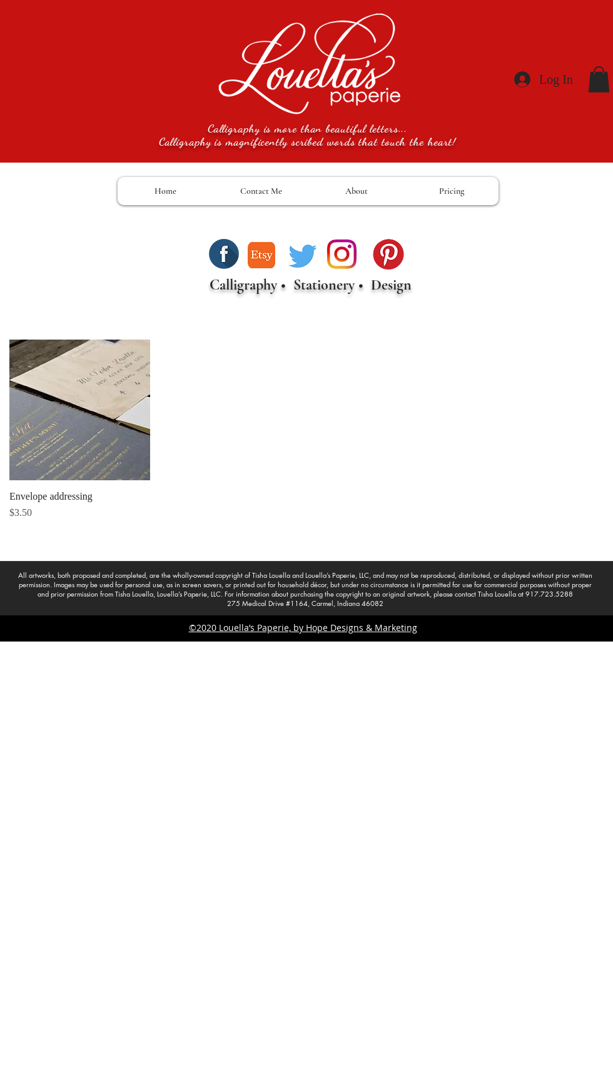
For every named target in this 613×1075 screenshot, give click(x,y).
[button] (599, 79)
